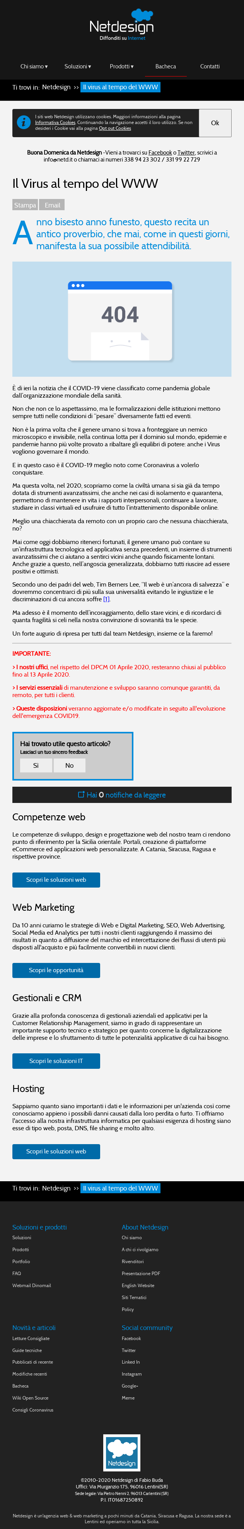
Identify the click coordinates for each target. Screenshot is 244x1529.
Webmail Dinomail (31, 1285)
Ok (215, 123)
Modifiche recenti (29, 1374)
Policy (128, 1309)
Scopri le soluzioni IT (56, 1061)
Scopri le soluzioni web (56, 879)
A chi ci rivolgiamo (140, 1249)
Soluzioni (21, 1237)
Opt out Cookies (115, 128)
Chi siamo (132, 1237)
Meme (128, 1398)
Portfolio (21, 1261)
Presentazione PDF (141, 1273)
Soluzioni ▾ (78, 65)
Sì (36, 765)
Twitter (186, 152)
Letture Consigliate (30, 1338)
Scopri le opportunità (56, 970)
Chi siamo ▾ (34, 65)
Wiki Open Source (30, 1398)
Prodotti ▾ (122, 65)
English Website (138, 1285)
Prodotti (20, 1249)
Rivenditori (133, 1261)
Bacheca (165, 65)
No (69, 765)
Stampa (25, 205)
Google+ (130, 1386)
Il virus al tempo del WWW (120, 87)
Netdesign (56, 87)
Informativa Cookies (55, 122)
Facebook (160, 152)
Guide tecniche (27, 1350)
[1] (106, 599)
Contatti (210, 65)
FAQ (16, 1273)
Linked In (131, 1362)
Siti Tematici (134, 1297)
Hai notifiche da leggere (122, 795)
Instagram (132, 1374)
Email (51, 205)
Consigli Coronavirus (32, 1410)
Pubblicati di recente (32, 1362)
